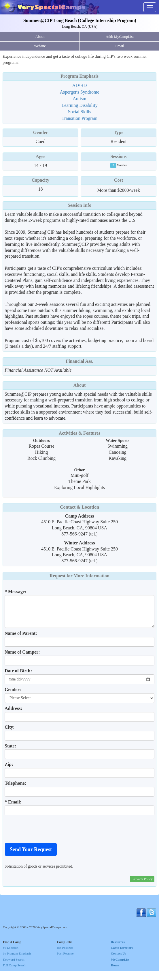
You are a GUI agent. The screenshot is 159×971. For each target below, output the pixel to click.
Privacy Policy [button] (142, 879)
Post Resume (65, 953)
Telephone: (15, 783)
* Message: (15, 591)
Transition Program (79, 118)
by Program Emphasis (17, 953)
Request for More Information (79, 575)
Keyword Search (13, 959)
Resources (118, 942)
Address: (13, 708)
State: (10, 745)
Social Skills (79, 111)
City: (10, 727)
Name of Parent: (21, 633)
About (40, 37)
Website (40, 46)
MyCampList (120, 959)
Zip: (9, 764)
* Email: (13, 801)
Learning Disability (80, 105)
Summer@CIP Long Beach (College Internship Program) (79, 20)
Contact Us (118, 953)
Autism (79, 98)
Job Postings (65, 947)
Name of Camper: (22, 652)
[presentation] (48, 829)
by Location (10, 947)
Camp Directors (122, 947)
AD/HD (79, 85)
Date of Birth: (18, 670)
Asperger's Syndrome (79, 92)
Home (115, 965)
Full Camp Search (14, 965)
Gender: (13, 689)
